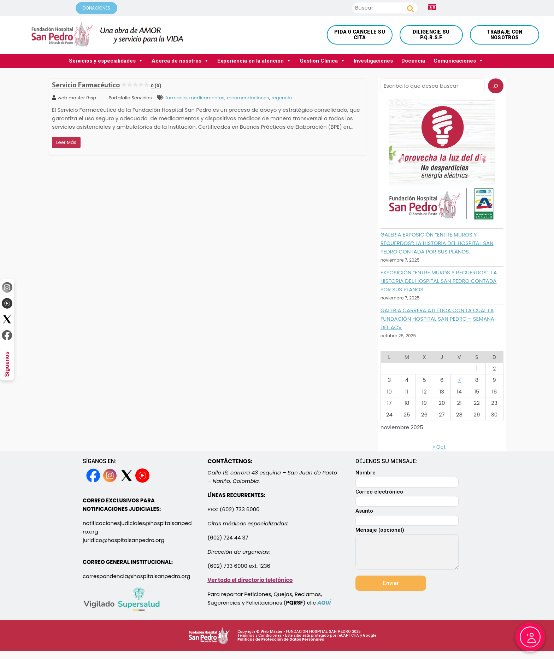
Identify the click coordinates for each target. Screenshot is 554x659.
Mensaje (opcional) (407, 549)
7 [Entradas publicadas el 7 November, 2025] (459, 380)
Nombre (407, 478)
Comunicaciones (458, 60)
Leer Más (66, 142)
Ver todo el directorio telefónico (250, 580)
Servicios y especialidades (106, 60)
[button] (399, 161)
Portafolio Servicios (130, 97)
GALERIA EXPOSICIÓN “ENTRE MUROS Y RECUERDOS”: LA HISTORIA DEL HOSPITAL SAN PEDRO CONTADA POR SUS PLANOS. (437, 243)
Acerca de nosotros (180, 60)
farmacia (176, 97)
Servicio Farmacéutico (106, 84)
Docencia (413, 61)
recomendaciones (248, 97)
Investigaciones (373, 61)
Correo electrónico (407, 497)
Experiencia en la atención (254, 60)
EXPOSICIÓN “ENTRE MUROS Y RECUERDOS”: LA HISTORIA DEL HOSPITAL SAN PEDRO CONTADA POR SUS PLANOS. (439, 281)
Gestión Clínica (322, 60)
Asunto (407, 516)
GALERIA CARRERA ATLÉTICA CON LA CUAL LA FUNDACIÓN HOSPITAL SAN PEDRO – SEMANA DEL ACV (437, 319)
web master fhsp (74, 97)
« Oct (439, 446)
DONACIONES (96, 8)
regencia (281, 97)
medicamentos (206, 97)
